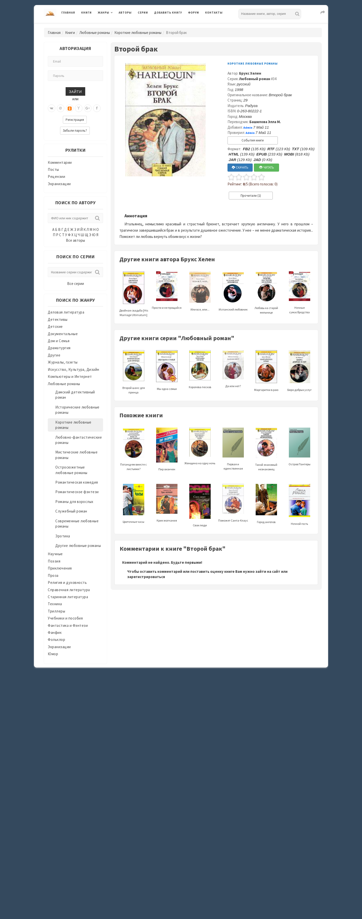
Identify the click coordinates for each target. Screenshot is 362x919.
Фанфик (55, 632)
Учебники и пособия (65, 618)
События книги (253, 140)
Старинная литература (68, 596)
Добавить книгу (168, 12)
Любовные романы (94, 32)
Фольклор (56, 639)
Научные (55, 553)
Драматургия (59, 347)
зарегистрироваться (146, 576)
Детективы (58, 319)
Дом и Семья (59, 340)
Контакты (214, 12)
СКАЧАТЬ (240, 167)
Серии (143, 12)
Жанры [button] (103, 12)
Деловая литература (66, 312)
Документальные (63, 333)
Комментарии (60, 162)
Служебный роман (71, 511)
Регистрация (75, 120)
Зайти (75, 91)
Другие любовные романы (78, 545)
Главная (68, 12)
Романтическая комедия (76, 482)
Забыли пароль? (75, 130)
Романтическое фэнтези (77, 491)
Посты (53, 169)
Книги (86, 12)
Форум (193, 12)
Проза (53, 575)
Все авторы (75, 240)
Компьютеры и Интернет (70, 376)
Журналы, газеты (63, 362)
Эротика (62, 536)
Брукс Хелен (250, 73)
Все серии (75, 283)
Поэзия (54, 561)
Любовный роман (254, 78)
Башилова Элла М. (265, 121)
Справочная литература (69, 589)
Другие (54, 355)
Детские (55, 326)
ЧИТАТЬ (266, 167)
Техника (55, 603)
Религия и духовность (67, 582)
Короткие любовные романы (137, 32)
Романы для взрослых (74, 501)
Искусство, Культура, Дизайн (73, 369)
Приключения (60, 568)
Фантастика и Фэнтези (68, 625)
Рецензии (56, 176)
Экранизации (59, 183)
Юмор (53, 653)
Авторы (125, 12)
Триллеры (56, 611)
